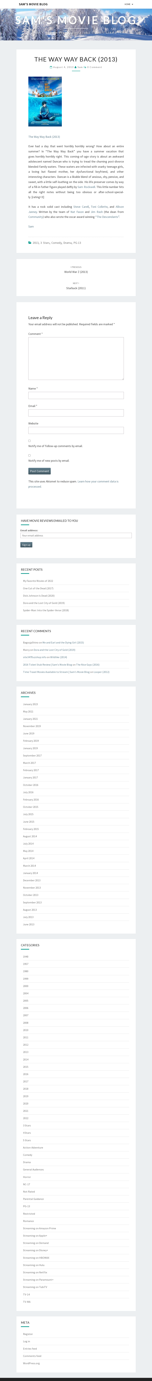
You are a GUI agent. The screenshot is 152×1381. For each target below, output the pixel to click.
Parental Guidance (33, 1199)
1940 (25, 956)
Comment (35, 334)
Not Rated (29, 1191)
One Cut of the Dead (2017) (38, 588)
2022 (25, 1118)
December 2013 (31, 880)
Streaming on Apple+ (35, 1235)
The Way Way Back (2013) (44, 137)
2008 (25, 1022)
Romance (28, 1221)
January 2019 (30, 748)
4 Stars (27, 1132)
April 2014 (28, 858)
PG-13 (77, 243)
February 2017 (31, 770)
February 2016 (31, 799)
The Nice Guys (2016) (87, 664)
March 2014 (29, 865)
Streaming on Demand (36, 1243)
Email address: (29, 530)
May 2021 (28, 711)
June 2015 (28, 821)
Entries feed (30, 1348)
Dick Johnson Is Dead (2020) (39, 595)
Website (33, 423)
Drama (67, 243)
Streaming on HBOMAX (36, 1257)
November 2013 (32, 887)
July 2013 (28, 917)
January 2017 (30, 777)
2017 (25, 1081)
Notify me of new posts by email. (48, 460)
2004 (25, 993)
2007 (25, 1015)
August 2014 (30, 836)
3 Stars (45, 243)
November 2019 (32, 726)
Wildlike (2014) (58, 657)
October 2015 (30, 806)
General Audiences (33, 1169)
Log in (26, 1341)
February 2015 (31, 829)
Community (35, 217)
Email (32, 406)
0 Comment (94, 67)
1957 (25, 964)
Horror (27, 1177)
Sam (80, 67)
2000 (25, 986)
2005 (25, 1000)
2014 (25, 1059)
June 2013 (28, 924)
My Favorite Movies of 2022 (38, 580)
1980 (25, 971)
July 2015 (28, 814)
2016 (25, 1074)
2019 (25, 1096)
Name (33, 388)
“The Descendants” (107, 217)
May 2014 (28, 851)
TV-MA (26, 1301)
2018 (25, 1088)
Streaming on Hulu (33, 1265)
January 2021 (30, 718)
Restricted (29, 1213)
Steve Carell (81, 207)
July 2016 (28, 792)
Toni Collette (99, 207)
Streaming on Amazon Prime (39, 1228)
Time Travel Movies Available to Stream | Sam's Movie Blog (56, 672)
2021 (25, 1110)
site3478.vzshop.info (34, 657)
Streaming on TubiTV (35, 1287)
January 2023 (30, 704)
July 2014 (28, 843)
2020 (25, 1103)
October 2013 (30, 895)
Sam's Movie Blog (33, 4)
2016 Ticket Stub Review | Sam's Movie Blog (47, 664)
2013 (36, 243)
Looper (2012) (101, 672)
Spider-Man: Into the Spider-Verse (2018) (46, 610)
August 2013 (30, 909)
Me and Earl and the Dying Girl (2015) (63, 642)
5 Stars (27, 1140)
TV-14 (26, 1294)
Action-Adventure (33, 1147)
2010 (25, 1030)
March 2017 (29, 762)
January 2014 (30, 873)
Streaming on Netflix (35, 1272)
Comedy (56, 243)
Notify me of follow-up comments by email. (55, 446)
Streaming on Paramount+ (38, 1279)
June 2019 (28, 733)
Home (127, 4)
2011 (25, 1037)
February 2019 (31, 740)
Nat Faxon (77, 212)
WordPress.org (31, 1363)
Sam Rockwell (86, 187)
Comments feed (32, 1356)
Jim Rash (97, 212)
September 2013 (32, 902)
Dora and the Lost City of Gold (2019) (44, 603)
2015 (25, 1066)
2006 (25, 1008)
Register (28, 1334)
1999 (25, 978)
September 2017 (32, 755)
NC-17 (26, 1184)
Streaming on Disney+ (35, 1250)
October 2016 (30, 785)
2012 (25, 1044)
